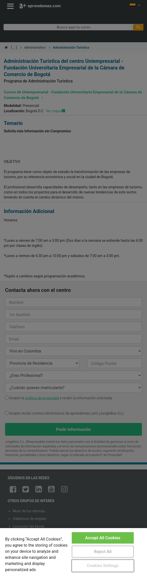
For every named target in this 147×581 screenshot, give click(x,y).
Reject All (103, 551)
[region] (73, 554)
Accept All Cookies (102, 537)
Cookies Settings (103, 565)
